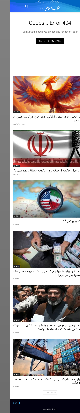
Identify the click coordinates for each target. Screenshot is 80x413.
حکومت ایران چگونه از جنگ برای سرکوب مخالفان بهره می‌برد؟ (40, 170)
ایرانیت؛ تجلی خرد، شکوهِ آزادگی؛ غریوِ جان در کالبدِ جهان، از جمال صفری (40, 119)
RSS (5, 403)
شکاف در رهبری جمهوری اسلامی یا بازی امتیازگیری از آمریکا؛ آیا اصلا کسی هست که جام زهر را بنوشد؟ (40, 327)
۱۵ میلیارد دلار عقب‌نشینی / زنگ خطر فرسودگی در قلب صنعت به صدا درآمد (40, 381)
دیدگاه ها (6, 112)
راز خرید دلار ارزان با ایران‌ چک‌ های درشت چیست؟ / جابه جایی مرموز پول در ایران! (40, 273)
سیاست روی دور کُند (65, 221)
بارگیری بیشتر (40, 392)
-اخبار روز (6, 166)
